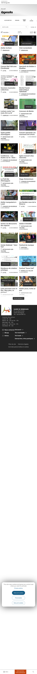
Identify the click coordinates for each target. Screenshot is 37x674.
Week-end (24, 20)
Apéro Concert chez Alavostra (26, 157)
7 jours (31, 20)
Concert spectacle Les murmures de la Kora (27, 133)
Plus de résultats (18, 298)
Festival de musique (26, 245)
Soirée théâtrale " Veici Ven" (9, 246)
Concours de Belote (26, 111)
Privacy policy (18, 588)
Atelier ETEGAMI (25, 224)
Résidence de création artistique (9, 269)
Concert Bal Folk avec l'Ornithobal (9, 67)
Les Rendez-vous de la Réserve (27, 203)
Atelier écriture (6, 48)
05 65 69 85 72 (21, 314)
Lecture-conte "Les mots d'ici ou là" (8, 112)
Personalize (18, 598)
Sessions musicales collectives (8, 89)
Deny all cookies (18, 603)
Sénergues (5, 2)
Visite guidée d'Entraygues (5, 133)
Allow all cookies (18, 593)
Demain (17, 20)
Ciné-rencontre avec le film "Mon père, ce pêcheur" (9, 290)
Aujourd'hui (8, 20)
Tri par (20, 32)
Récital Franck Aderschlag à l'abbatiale (24, 90)
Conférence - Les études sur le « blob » (8, 157)
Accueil (3, 9)
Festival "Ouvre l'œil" (26, 268)
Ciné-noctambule (25, 48)
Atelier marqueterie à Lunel (8, 203)
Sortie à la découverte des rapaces (9, 224)
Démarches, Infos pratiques (20, 671)
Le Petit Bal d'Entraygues (5, 180)
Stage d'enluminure (26, 179)
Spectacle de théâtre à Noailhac (27, 67)
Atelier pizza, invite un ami (27, 289)
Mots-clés (5, 27)
